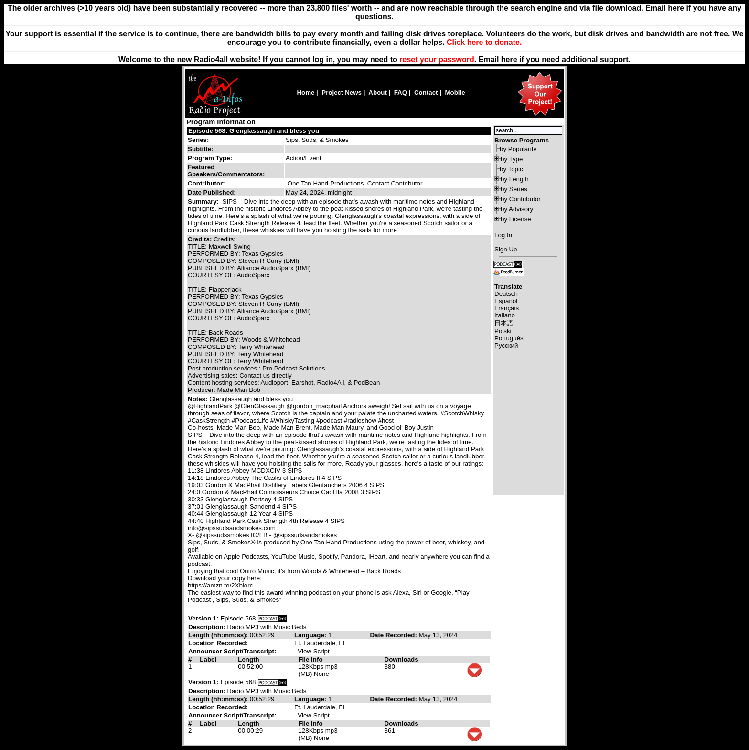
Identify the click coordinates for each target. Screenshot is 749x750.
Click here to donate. (484, 42)
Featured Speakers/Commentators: (226, 170)
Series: (198, 139)
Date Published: (212, 192)
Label (208, 659)
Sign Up (505, 249)
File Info (310, 659)
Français (506, 308)
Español (505, 300)
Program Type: (210, 158)
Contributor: (206, 183)
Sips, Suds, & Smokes (317, 139)
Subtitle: (200, 148)
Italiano (504, 315)
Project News (341, 92)
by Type (512, 159)
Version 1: (203, 618)
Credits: (201, 239)
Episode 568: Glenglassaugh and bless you (253, 130)
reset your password (436, 59)
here (509, 59)
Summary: (204, 201)
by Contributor (521, 199)
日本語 (503, 322)
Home (305, 92)
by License (516, 219)
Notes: (198, 398)
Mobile (455, 92)
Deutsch (506, 293)
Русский (506, 345)
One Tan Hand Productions (326, 183)
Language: (311, 635)
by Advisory (517, 209)
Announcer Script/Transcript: (232, 651)
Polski (503, 331)
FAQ (400, 92)
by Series (514, 189)
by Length (515, 179)
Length (248, 659)
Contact (426, 92)
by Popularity (518, 148)
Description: (207, 626)
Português (509, 338)
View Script (313, 651)
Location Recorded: (218, 643)
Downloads (401, 659)
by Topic (511, 169)
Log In (503, 235)
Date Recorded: (394, 635)
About (377, 92)
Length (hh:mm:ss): (219, 635)
